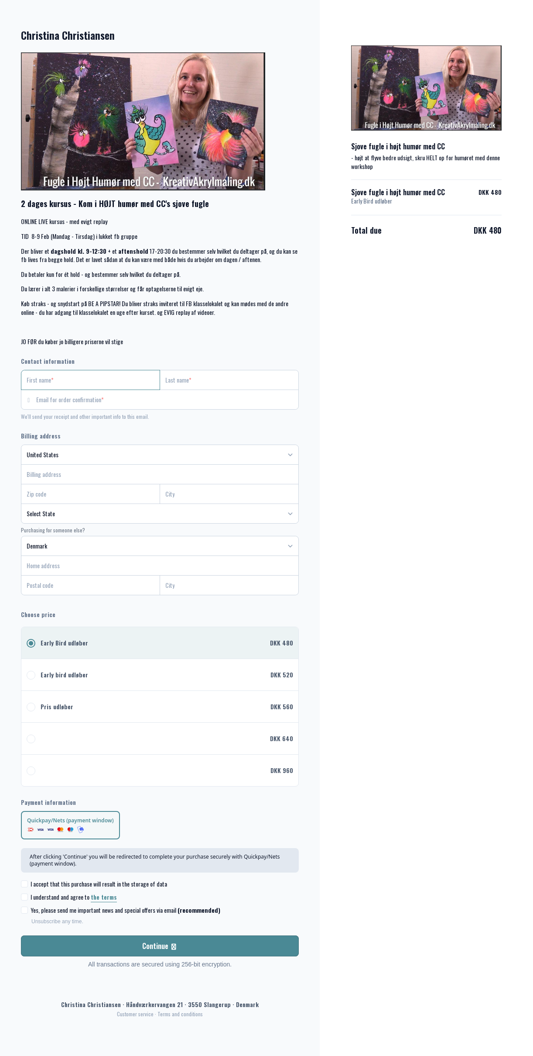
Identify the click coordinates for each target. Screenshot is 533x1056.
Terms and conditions (180, 1014)
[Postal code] (90, 585)
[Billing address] (154, 474)
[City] (229, 494)
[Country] (159, 454)
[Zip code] (90, 494)
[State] (159, 513)
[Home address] (154, 565)
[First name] (90, 380)
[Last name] (229, 380)
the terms (104, 896)
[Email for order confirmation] (167, 399)
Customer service (135, 1014)
